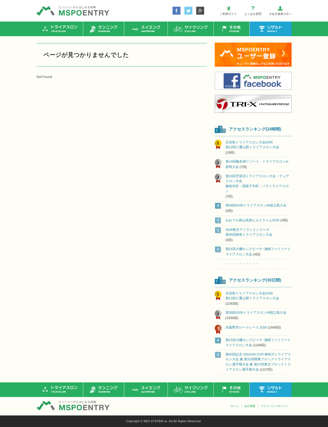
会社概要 (249, 406)
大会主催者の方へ (280, 13)
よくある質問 (252, 13)
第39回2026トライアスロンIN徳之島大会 (255, 205)
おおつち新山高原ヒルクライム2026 (252, 220)
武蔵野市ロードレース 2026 (246, 327)
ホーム (235, 406)
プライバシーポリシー (275, 406)
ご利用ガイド (228, 13)
